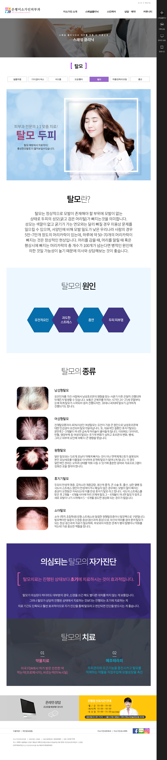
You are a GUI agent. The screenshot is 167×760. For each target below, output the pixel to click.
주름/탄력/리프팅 (119, 79)
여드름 (58, 79)
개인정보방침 (27, 731)
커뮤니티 (147, 11)
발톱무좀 (17, 79)
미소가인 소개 (70, 11)
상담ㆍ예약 (129, 11)
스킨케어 (111, 11)
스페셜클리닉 (92, 11)
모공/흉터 (78, 79)
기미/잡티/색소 (37, 79)
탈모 (99, 79)
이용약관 (16, 731)
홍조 (140, 79)
